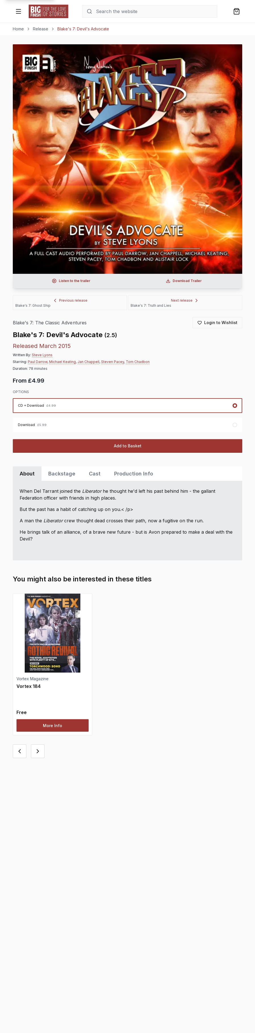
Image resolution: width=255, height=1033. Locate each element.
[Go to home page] (48, 11)
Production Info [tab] (133, 474)
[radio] (127, 405)
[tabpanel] (127, 520)
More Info (52, 725)
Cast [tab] (95, 474)
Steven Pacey (112, 362)
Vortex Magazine (32, 678)
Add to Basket (127, 445)
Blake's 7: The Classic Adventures (50, 322)
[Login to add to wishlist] (217, 322)
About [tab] (27, 474)
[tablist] (127, 473)
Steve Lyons (42, 355)
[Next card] (38, 751)
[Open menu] (18, 11)
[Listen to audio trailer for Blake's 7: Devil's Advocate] (71, 281)
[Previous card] (19, 751)
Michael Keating (62, 362)
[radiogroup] (127, 415)
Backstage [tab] (61, 474)
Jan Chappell (88, 362)
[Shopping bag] (236, 11)
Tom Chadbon (138, 362)
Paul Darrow (37, 362)
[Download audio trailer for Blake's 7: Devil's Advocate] (184, 281)
